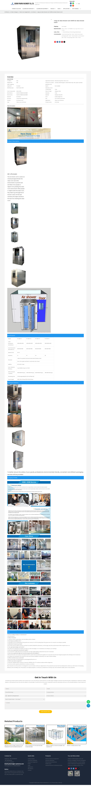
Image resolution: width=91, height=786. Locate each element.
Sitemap (60, 782)
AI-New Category (14, 12)
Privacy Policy (55, 782)
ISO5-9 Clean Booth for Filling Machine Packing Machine (33, 746)
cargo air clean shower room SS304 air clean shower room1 (50, 12)
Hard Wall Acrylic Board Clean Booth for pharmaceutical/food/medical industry (14, 746)
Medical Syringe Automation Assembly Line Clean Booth (55, 746)
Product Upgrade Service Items (74, 745)
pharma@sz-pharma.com (16, 764)
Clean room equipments (24, 12)
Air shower (33, 12)
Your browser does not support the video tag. (24, 117)
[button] (80, 8)
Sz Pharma (7, 12)
